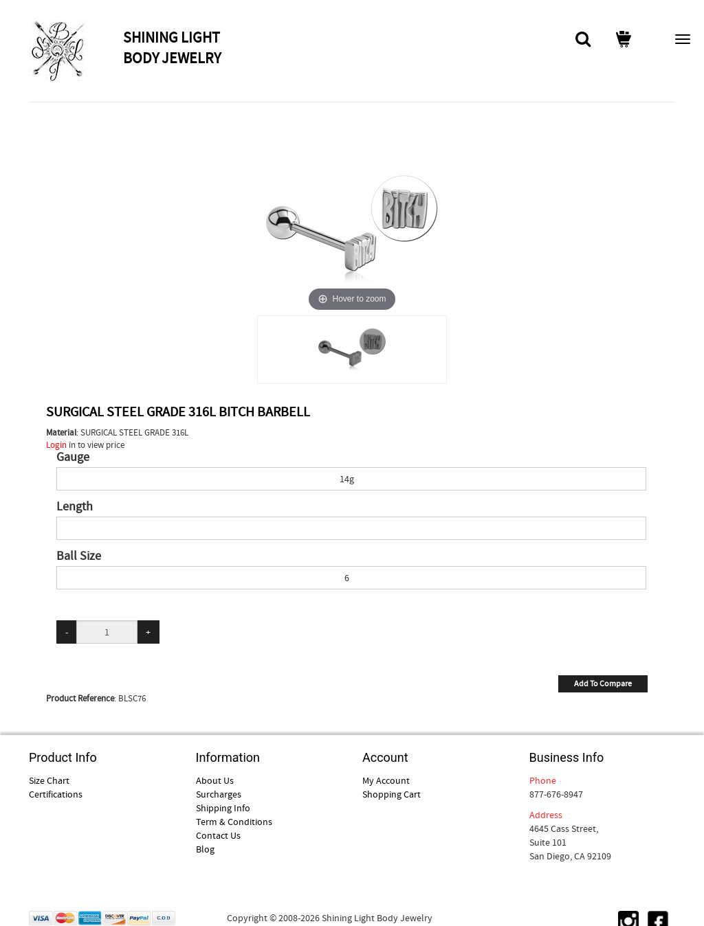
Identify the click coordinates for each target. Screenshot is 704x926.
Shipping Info (223, 808)
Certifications (55, 794)
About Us (215, 780)
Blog (205, 849)
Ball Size (78, 556)
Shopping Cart (391, 794)
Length (74, 507)
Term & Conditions (234, 821)
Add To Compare (603, 683)
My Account (386, 780)
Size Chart (49, 780)
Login (56, 445)
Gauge (72, 457)
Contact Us (218, 835)
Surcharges (218, 794)
